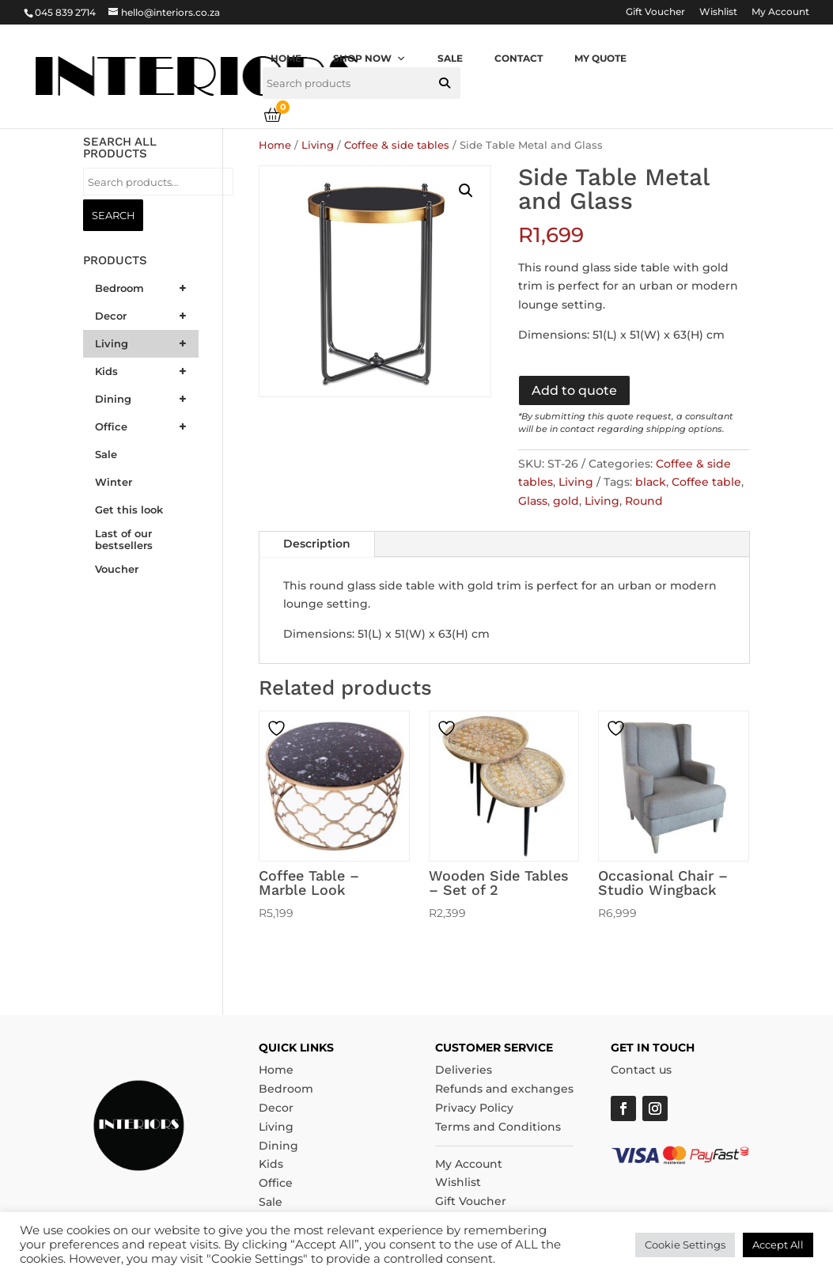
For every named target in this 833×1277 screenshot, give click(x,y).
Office (276, 1183)
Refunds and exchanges (504, 1089)
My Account (780, 12)
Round (644, 501)
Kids (271, 1164)
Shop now (369, 58)
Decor (276, 1108)
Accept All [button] (778, 1244)
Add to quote (574, 390)
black (650, 482)
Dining (278, 1146)
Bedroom (286, 1089)
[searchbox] (361, 83)
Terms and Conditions (498, 1127)
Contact (518, 58)
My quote (600, 58)
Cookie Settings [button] (685, 1244)
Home (286, 58)
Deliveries (463, 1070)
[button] (444, 83)
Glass (532, 501)
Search (113, 215)
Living (317, 145)
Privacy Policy (474, 1108)
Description (316, 543)
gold (566, 501)
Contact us (641, 1070)
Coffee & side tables (396, 145)
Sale (450, 58)
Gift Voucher (655, 12)
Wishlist (718, 12)
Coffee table (706, 482)
